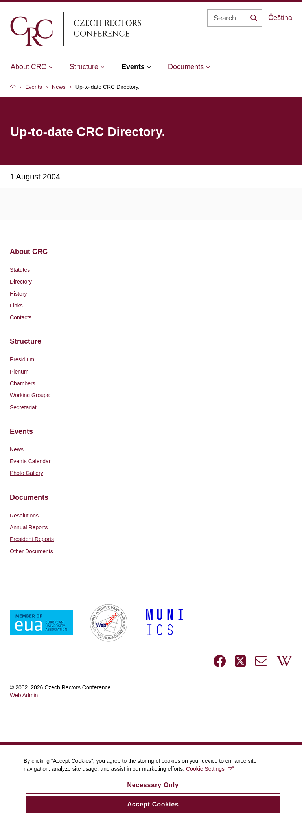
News (17, 449)
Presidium (22, 359)
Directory (21, 281)
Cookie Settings (210, 774)
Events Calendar (30, 461)
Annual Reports (29, 527)
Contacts (20, 317)
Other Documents (31, 551)
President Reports (32, 539)
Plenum (19, 371)
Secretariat (23, 407)
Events (21, 431)
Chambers (22, 383)
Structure (25, 341)
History (18, 294)
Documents (29, 497)
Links (16, 305)
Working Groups (30, 395)
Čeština (280, 18)
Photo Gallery (26, 473)
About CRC (29, 252)
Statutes (20, 270)
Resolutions (24, 515)
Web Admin (24, 695)
